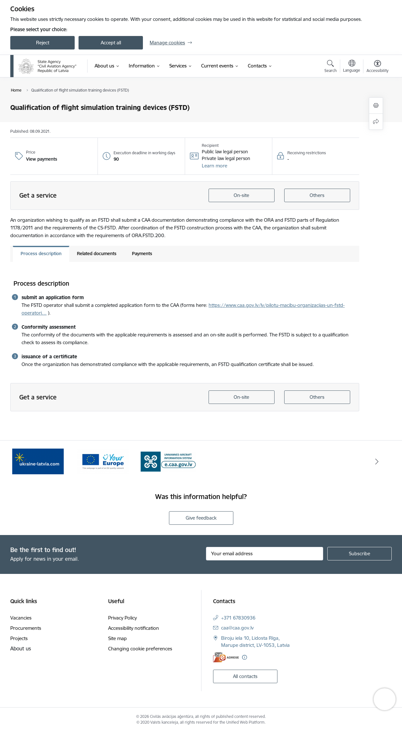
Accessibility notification (133, 628)
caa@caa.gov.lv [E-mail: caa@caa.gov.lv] (237, 628)
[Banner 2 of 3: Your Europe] (103, 461)
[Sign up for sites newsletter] (359, 553)
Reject (42, 43)
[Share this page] (376, 121)
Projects (19, 638)
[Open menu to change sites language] (351, 66)
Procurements (25, 628)
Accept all (111, 43)
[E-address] (226, 657)
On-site (241, 195)
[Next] (377, 461)
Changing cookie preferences (140, 649)
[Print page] (376, 105)
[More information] (244, 657)
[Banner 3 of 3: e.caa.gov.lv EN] (168, 461)
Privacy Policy (122, 618)
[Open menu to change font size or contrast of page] (377, 67)
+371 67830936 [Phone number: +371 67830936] (238, 618)
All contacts (245, 676)
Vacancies (21, 618)
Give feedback (201, 518)
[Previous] (25, 461)
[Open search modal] (330, 67)
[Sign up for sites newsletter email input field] (264, 553)
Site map (117, 638)
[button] (214, 166)
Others (317, 195)
